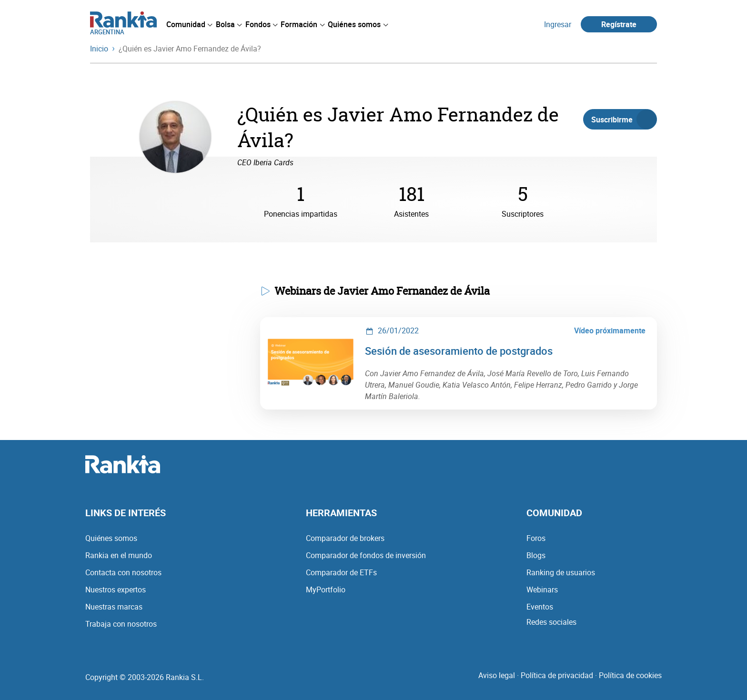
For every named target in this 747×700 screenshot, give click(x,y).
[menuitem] (189, 24)
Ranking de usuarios (560, 572)
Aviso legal (496, 675)
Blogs (535, 555)
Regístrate (618, 24)
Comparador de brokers (345, 538)
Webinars (542, 589)
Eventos (539, 606)
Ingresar (557, 24)
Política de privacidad (557, 675)
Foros (535, 538)
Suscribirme (623, 120)
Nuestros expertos (115, 589)
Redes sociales (551, 622)
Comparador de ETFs (341, 572)
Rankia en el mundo (118, 555)
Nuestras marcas (113, 606)
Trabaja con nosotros (121, 624)
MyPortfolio (325, 589)
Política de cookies (630, 675)
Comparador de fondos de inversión (366, 555)
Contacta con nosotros (123, 572)
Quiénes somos (111, 538)
